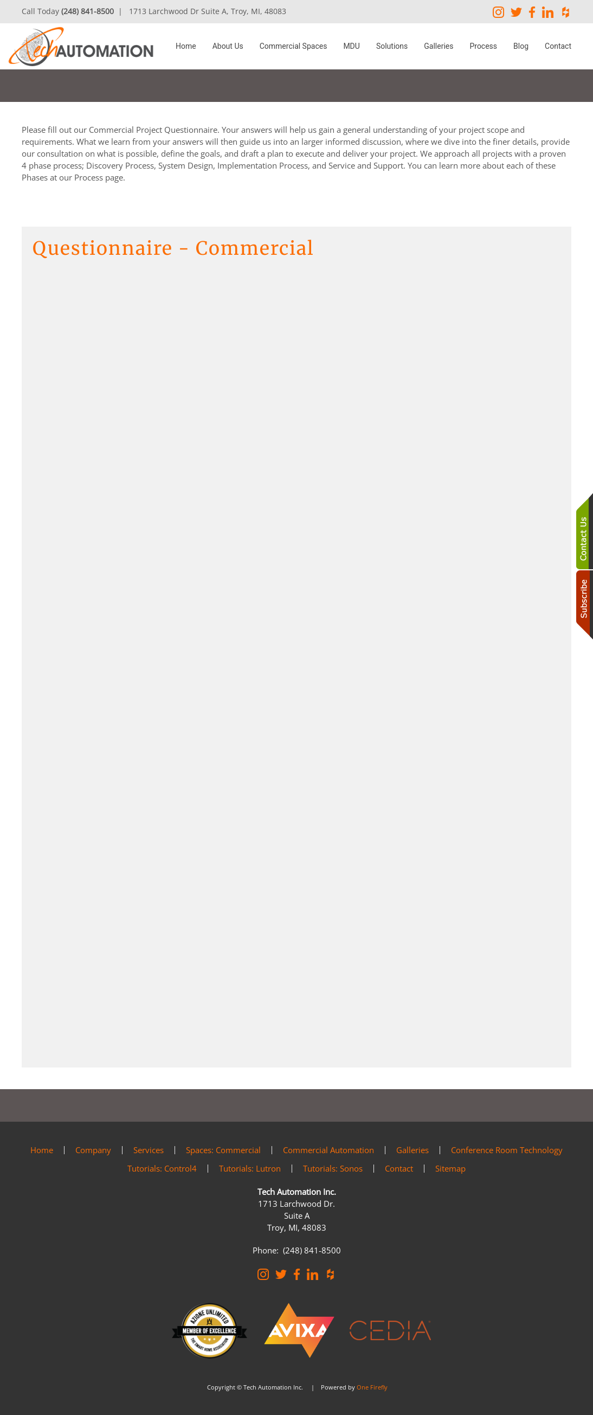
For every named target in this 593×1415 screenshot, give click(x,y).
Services (148, 1149)
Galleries (438, 46)
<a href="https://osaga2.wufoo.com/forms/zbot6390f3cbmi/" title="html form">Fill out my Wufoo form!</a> (296, 663)
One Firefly (372, 1387)
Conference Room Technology (507, 1149)
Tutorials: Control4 (162, 1168)
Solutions (392, 46)
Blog (520, 46)
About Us (227, 46)
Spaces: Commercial (223, 1149)
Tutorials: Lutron (250, 1168)
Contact (558, 46)
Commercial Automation (328, 1149)
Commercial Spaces (293, 46)
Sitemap (450, 1168)
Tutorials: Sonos (333, 1168)
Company (93, 1149)
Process (483, 46)
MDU (351, 46)
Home (186, 46)
